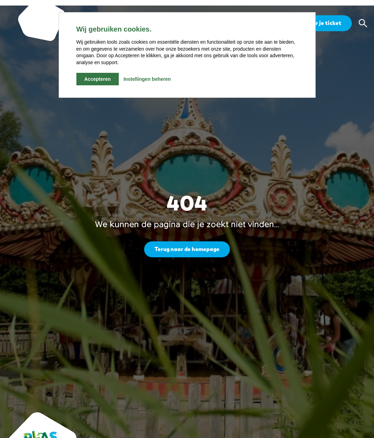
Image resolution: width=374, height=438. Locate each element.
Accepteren (97, 79)
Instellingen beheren (147, 79)
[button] (363, 23)
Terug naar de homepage (187, 249)
